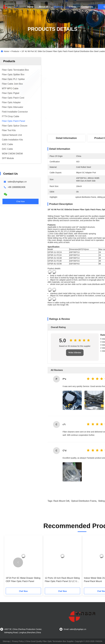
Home (30, 7)
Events (72, 7)
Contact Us (87, 7)
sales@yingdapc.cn (17, 182)
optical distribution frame (83, 501)
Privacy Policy (18, 641)
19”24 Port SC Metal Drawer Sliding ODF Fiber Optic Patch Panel (23, 579)
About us (43, 7)
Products (58, 7)
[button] (18, 562)
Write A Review (74, 353)
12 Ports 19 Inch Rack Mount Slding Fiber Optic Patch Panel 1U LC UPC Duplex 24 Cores (62, 580)
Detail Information (66, 138)
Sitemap (6, 641)
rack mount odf (61, 501)
